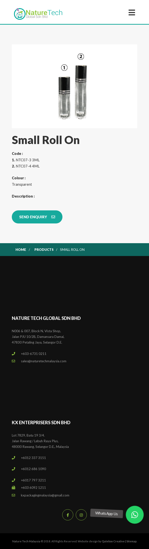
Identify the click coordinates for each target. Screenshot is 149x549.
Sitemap (131, 541)
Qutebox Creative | (114, 541)
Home (20, 250)
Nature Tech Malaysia (26, 541)
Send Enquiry (37, 217)
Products (44, 250)
